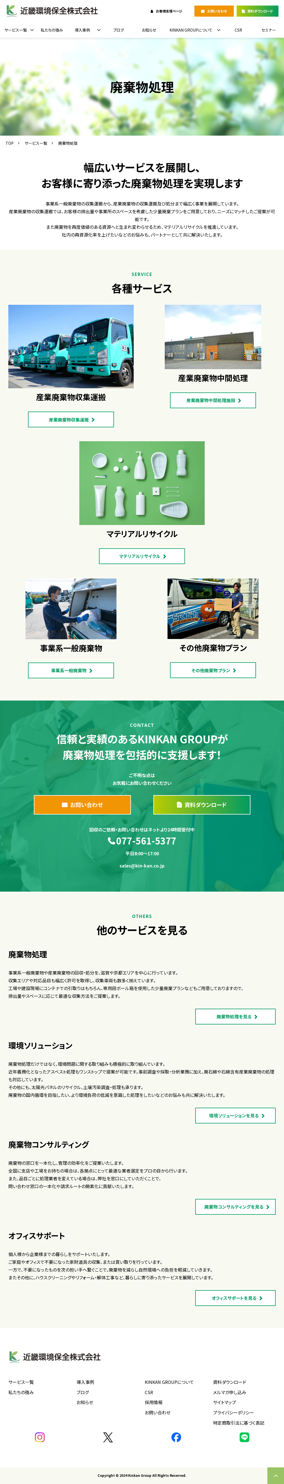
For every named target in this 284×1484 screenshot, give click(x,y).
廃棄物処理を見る (234, 1016)
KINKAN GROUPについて (190, 30)
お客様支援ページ (169, 11)
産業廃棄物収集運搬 (69, 419)
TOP (10, 143)
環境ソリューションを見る (234, 1115)
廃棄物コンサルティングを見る (233, 1206)
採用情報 (154, 1402)
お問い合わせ (217, 11)
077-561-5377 (146, 841)
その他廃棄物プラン (211, 670)
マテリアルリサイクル (139, 556)
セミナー (269, 30)
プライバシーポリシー (233, 1412)
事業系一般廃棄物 (69, 670)
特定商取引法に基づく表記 (238, 1422)
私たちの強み (52, 30)
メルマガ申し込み (229, 1392)
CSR (238, 30)
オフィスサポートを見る (234, 1298)
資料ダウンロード (260, 11)
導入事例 (82, 30)
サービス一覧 (15, 30)
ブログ (118, 30)
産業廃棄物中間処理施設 (210, 400)
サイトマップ (224, 1402)
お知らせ (149, 30)
